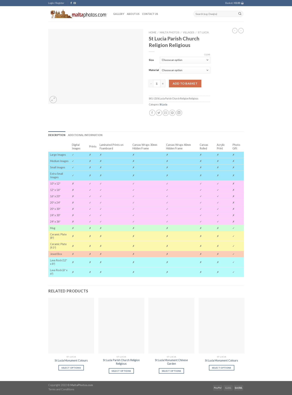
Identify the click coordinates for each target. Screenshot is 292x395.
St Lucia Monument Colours (71, 360)
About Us (133, 13)
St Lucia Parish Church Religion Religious (121, 361)
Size (151, 59)
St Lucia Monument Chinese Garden (171, 361)
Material (154, 70)
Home (152, 32)
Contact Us (150, 13)
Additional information (85, 135)
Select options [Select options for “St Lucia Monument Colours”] (71, 368)
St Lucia (203, 32)
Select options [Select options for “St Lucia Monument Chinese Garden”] (171, 371)
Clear (207, 54)
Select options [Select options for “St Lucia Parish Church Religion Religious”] (121, 371)
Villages (188, 32)
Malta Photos (169, 32)
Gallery (118, 13)
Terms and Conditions (61, 389)
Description (56, 135)
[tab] (56, 135)
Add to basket (185, 83)
